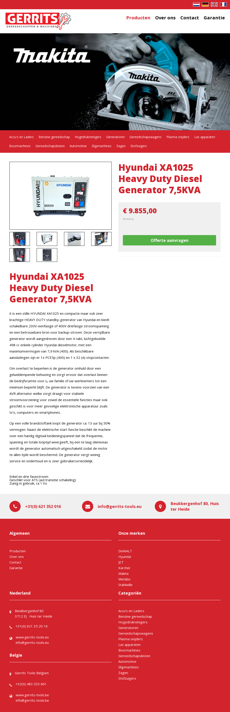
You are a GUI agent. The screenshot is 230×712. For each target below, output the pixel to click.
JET (121, 562)
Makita (123, 573)
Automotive (78, 146)
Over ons (165, 18)
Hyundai (124, 556)
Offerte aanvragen (169, 240)
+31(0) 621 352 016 (43, 506)
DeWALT (125, 551)
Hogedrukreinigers (88, 137)
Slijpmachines (101, 146)
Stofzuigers (138, 146)
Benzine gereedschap (54, 137)
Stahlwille (125, 584)
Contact (189, 18)
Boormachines (20, 146)
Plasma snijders (177, 137)
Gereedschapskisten (50, 146)
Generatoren (115, 137)
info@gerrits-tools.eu (120, 506)
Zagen (121, 146)
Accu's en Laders (21, 137)
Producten (138, 18)
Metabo (124, 579)
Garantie (214, 18)
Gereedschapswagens (145, 137)
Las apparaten (204, 137)
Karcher (124, 568)
